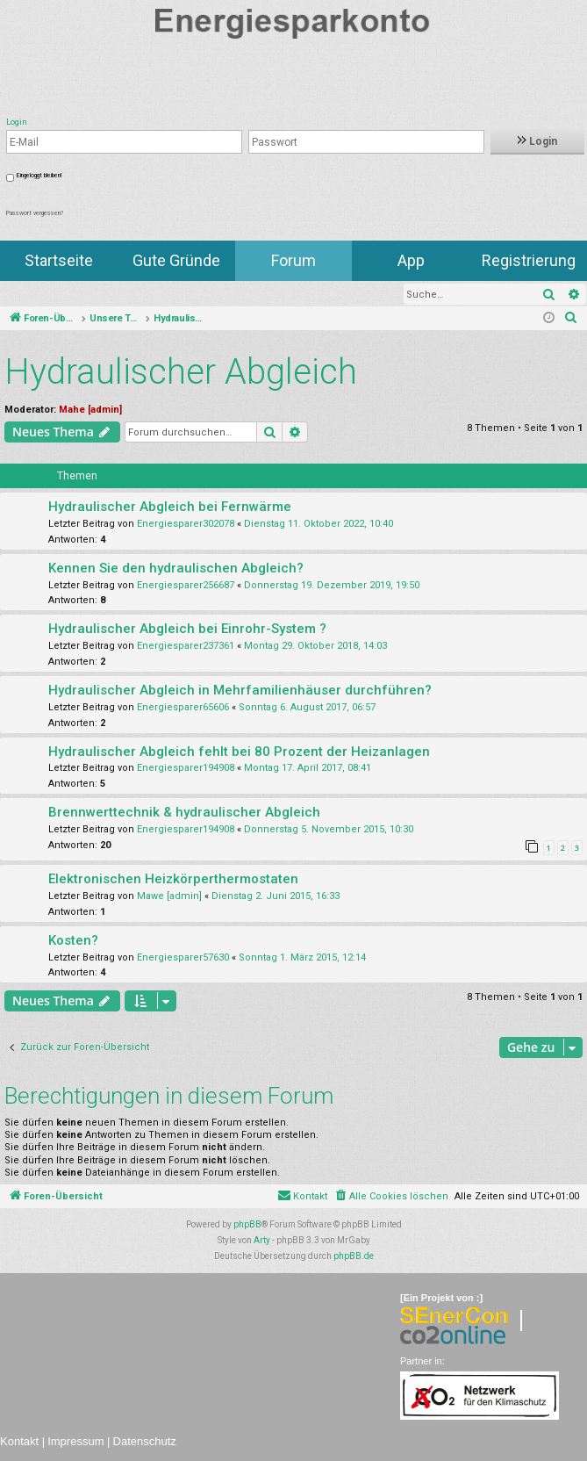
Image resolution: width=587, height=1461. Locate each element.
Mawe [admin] (169, 896)
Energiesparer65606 (183, 707)
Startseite (59, 260)
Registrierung (529, 260)
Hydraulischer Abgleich (180, 371)
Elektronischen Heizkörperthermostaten (173, 879)
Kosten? (73, 940)
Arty (262, 1240)
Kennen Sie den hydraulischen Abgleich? (176, 568)
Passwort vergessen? (34, 213)
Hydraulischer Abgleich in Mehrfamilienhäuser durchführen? (240, 690)
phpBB (247, 1224)
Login (537, 141)
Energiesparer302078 (185, 523)
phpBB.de (353, 1256)
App (411, 260)
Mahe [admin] (90, 409)
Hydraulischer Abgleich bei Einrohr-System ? (187, 629)
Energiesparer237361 (185, 645)
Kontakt (19, 1441)
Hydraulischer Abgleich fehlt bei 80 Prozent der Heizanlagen (239, 751)
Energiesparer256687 (185, 585)
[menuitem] (571, 318)
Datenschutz (144, 1441)
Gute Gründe (176, 260)
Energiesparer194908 (185, 768)
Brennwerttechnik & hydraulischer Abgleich (184, 812)
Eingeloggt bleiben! (39, 175)
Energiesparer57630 (183, 957)
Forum (293, 260)
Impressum (75, 1441)
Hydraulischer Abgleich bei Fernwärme (169, 507)
